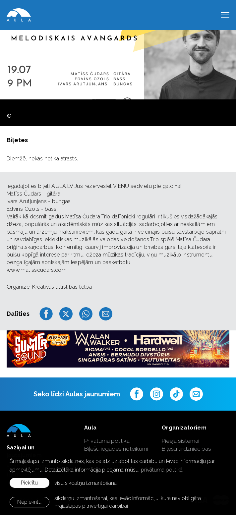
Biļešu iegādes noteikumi (116, 448)
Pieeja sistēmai (180, 440)
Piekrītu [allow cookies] (29, 483)
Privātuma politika (107, 440)
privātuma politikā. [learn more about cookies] (162, 470)
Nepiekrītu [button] (29, 502)
